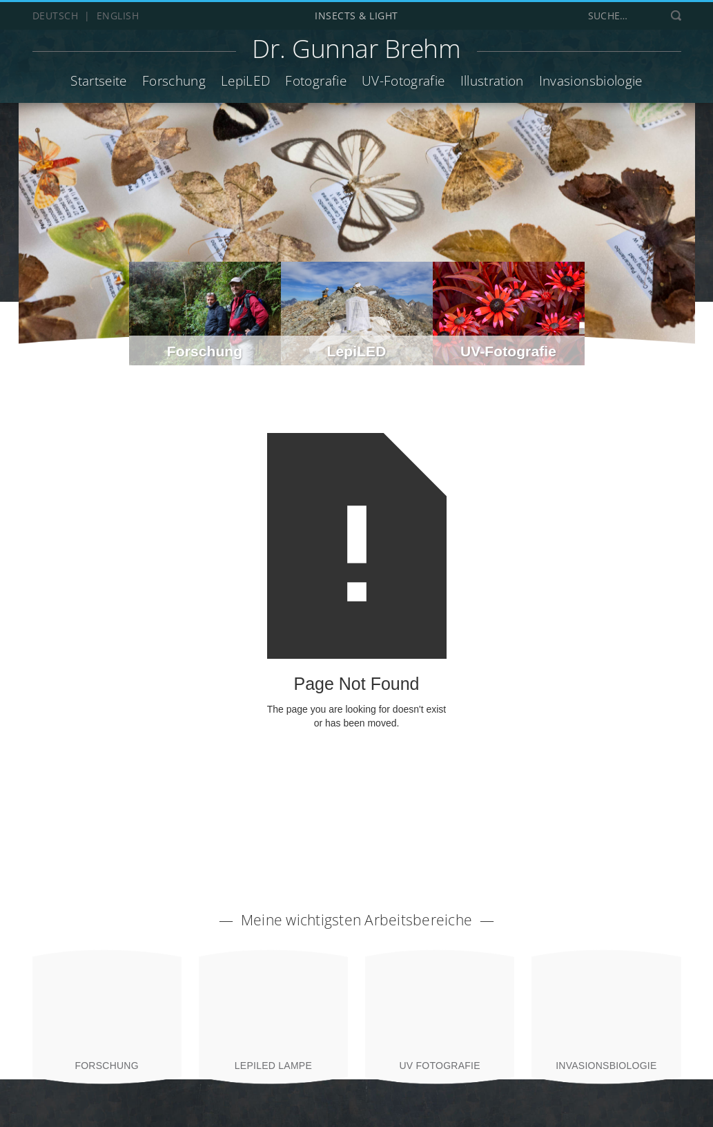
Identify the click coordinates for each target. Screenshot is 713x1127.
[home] (356, 51)
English (118, 15)
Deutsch (55, 15)
